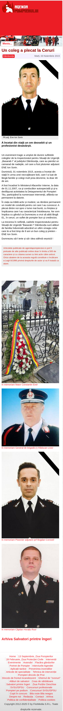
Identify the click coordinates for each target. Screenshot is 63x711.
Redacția (28, 696)
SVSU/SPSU (17, 687)
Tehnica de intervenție (44, 671)
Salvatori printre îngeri (18, 684)
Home (12, 656)
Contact (39, 696)
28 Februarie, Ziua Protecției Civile (24, 659)
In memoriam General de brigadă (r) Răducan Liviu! (27, 448)
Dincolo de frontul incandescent (19, 678)
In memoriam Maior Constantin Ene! (20, 384)
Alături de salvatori (19, 681)
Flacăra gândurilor (45, 662)
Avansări (28, 662)
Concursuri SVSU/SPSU (43, 690)
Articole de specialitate (18, 671)
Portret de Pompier (20, 665)
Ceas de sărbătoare (42, 681)
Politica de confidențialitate (21, 699)
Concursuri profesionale (39, 687)
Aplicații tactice (18, 668)
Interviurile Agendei (42, 665)
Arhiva (49, 696)
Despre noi (15, 696)
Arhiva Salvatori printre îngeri (27, 639)
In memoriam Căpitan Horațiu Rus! (19, 629)
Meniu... (7, 43)
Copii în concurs (18, 693)
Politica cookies (46, 699)
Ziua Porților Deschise (44, 684)
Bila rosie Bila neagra (41, 693)
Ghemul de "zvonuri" (49, 678)
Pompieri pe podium (17, 690)
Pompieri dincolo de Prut (31, 674)
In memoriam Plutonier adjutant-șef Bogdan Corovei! (28, 540)
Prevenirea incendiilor (40, 668)
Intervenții (51, 659)
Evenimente (14, 662)
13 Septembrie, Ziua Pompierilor (35, 656)
